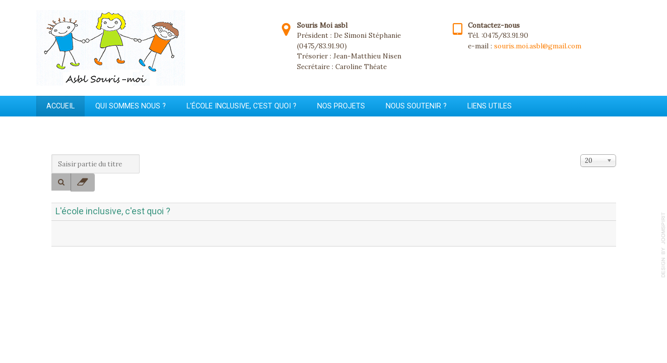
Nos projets (341, 106)
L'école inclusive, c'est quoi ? (241, 106)
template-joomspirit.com (663, 245)
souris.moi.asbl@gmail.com (537, 45)
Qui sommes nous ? (130, 106)
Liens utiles (489, 106)
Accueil (60, 106)
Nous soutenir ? (416, 106)
